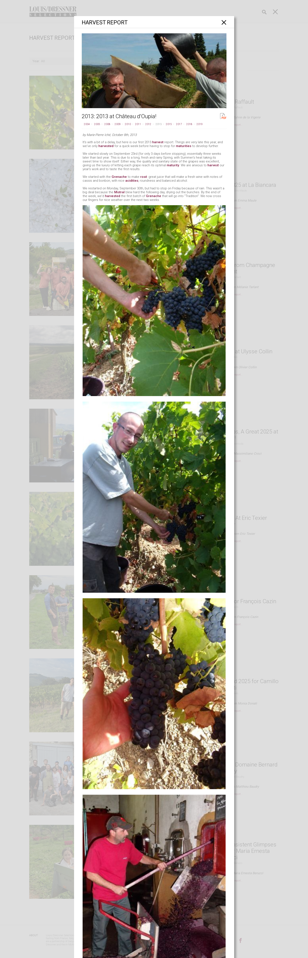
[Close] (224, 22)
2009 (118, 124)
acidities (131, 181)
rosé (143, 177)
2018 (189, 124)
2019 (200, 124)
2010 (128, 124)
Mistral (119, 192)
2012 (148, 124)
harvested (106, 146)
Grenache (119, 177)
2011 (138, 124)
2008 (107, 124)
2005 (97, 124)
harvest (157, 142)
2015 (169, 124)
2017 (179, 124)
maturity (173, 165)
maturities (183, 146)
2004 (87, 124)
